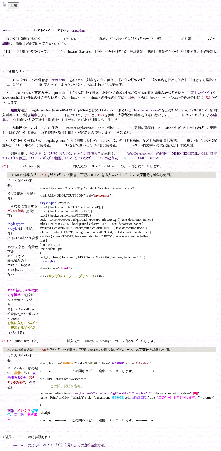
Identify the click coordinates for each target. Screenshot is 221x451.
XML (141, 158)
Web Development (139, 153)
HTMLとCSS (197, 153)
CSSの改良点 (108, 158)
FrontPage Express (146, 110)
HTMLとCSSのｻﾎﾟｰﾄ (80, 158)
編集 (5, 43)
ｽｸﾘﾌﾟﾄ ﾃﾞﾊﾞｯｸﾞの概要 (45, 158)
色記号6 (35, 153)
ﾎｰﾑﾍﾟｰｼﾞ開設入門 (87, 153)
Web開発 (162, 153)
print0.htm (78, 31)
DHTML (154, 158)
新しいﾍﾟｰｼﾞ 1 (201, 93)
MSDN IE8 (180, 153)
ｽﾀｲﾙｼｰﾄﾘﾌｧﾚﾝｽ (60, 153)
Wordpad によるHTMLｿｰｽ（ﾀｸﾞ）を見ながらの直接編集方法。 (59, 445)
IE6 (131, 158)
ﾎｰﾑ (4, 31)
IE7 (123, 158)
